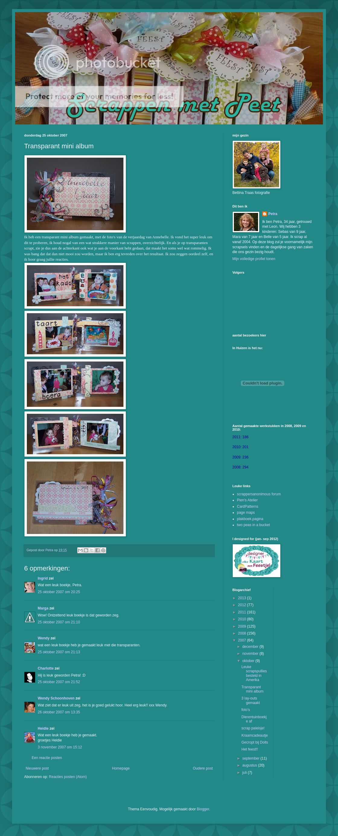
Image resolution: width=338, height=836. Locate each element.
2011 (242, 612)
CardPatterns (247, 506)
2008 (242, 633)
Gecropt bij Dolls (254, 742)
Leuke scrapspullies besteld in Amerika (254, 673)
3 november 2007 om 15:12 (60, 747)
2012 (242, 605)
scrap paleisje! (253, 728)
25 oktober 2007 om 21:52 (59, 682)
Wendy (43, 638)
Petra (272, 214)
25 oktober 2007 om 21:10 (59, 622)
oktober (248, 661)
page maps (246, 512)
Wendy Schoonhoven (56, 698)
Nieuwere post (37, 768)
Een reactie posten (47, 758)
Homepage (121, 768)
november (251, 653)
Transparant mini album (252, 689)
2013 (242, 598)
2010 (242, 619)
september (251, 758)
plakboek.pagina (250, 519)
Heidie (43, 728)
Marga (43, 608)
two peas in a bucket (253, 525)
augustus (250, 765)
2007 (242, 640)
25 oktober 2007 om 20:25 (59, 592)
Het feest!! (249, 749)
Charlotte (46, 668)
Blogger (203, 809)
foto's (245, 710)
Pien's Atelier (247, 500)
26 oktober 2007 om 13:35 (59, 712)
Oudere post (203, 768)
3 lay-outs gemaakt (250, 700)
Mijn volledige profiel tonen (253, 259)
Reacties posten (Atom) (68, 777)
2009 (242, 626)
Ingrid (43, 578)
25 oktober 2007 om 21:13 (59, 652)
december (251, 647)
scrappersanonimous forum (259, 494)
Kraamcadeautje (254, 735)
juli (245, 772)
